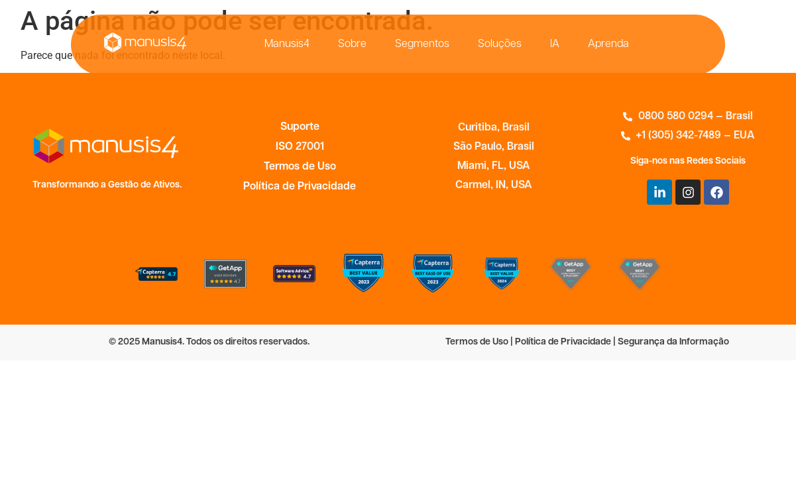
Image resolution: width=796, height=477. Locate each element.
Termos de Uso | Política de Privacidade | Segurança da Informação (587, 342)
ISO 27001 (300, 147)
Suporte (299, 127)
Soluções (500, 44)
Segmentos (422, 44)
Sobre (352, 44)
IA (554, 44)
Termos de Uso (300, 167)
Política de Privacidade (299, 187)
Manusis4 (287, 44)
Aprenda (608, 44)
